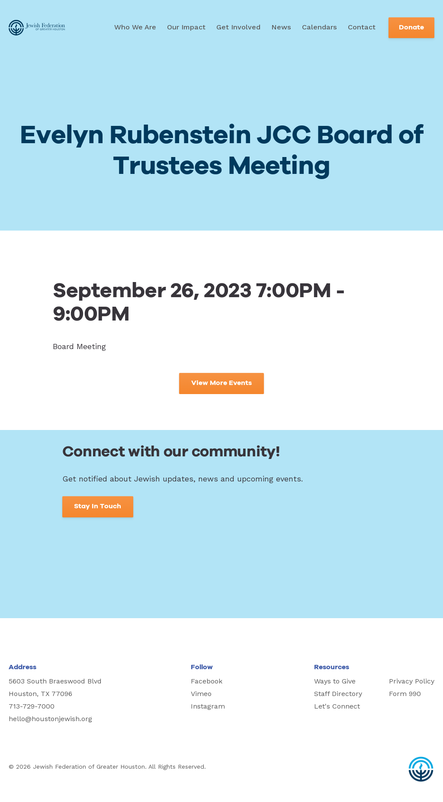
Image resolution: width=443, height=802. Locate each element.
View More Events (221, 383)
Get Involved (238, 27)
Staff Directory (338, 694)
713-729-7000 (32, 706)
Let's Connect (337, 706)
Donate (411, 27)
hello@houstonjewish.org (50, 719)
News (281, 27)
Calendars (319, 27)
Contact (362, 27)
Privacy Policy (411, 681)
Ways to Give (335, 681)
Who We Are (135, 27)
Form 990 (405, 694)
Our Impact (186, 27)
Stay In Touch (97, 506)
